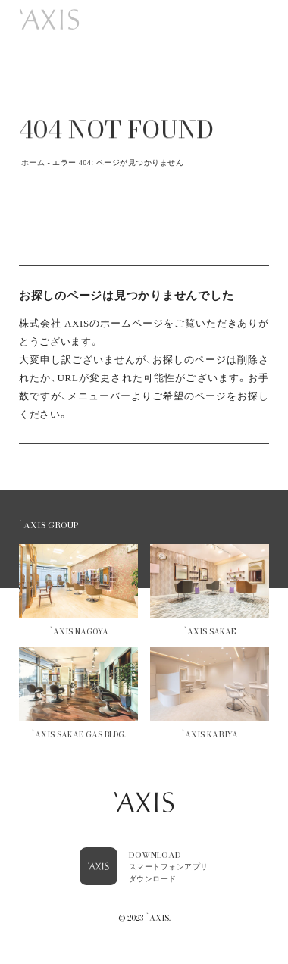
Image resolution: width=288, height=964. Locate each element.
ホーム (33, 162)
